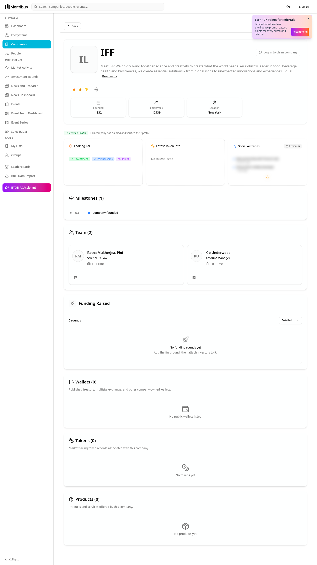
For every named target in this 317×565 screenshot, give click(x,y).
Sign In (304, 7)
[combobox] (290, 320)
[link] (126, 265)
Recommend (300, 31)
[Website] (96, 89)
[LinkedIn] (75, 277)
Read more (109, 76)
